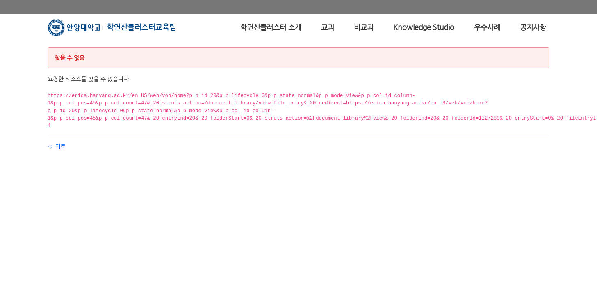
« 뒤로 (57, 147)
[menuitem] (271, 27)
